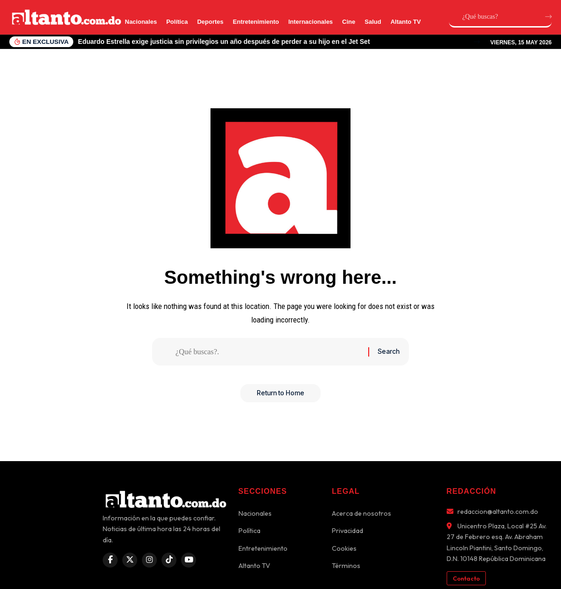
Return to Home (280, 396)
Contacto (466, 578)
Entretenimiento (256, 21)
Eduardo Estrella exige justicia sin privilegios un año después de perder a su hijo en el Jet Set (224, 41)
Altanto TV (406, 21)
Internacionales (310, 21)
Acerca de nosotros (361, 513)
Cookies (344, 548)
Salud (373, 21)
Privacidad (347, 530)
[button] (477, 42)
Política (177, 21)
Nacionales (141, 21)
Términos (346, 565)
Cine (348, 21)
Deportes (210, 21)
